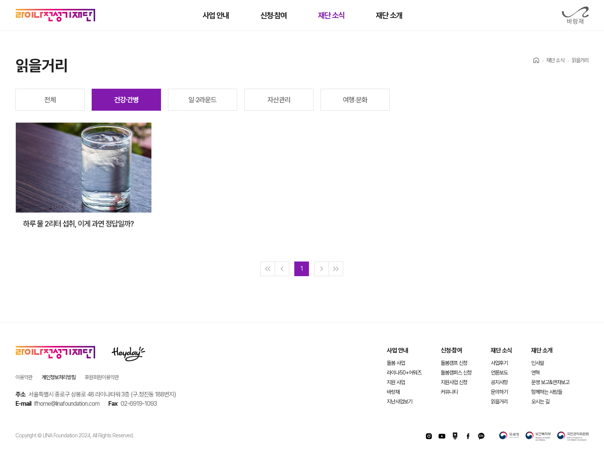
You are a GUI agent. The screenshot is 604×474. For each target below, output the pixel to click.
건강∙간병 (126, 100)
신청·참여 (451, 350)
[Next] (321, 269)
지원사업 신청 (454, 382)
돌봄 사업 (396, 363)
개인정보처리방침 (59, 377)
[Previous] (282, 269)
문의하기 (499, 392)
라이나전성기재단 (55, 15)
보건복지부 (538, 436)
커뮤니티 (449, 392)
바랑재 (575, 15)
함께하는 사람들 (546, 392)
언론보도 (499, 372)
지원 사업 (396, 382)
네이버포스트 (455, 436)
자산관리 (278, 100)
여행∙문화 (355, 100)
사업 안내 (397, 350)
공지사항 (499, 382)
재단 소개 (541, 350)
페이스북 (468, 436)
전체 (50, 100)
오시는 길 (540, 401)
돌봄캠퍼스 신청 (456, 372)
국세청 (509, 436)
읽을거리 (499, 401)
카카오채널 (481, 436)
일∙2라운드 (202, 100)
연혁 (535, 372)
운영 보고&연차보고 (550, 382)
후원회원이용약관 (102, 377)
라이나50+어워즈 (404, 372)
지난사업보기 (399, 401)
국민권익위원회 (573, 436)
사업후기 (499, 363)
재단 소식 (501, 350)
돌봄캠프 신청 (454, 363)
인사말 (537, 363)
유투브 (441, 436)
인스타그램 (428, 436)
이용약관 (23, 377)
